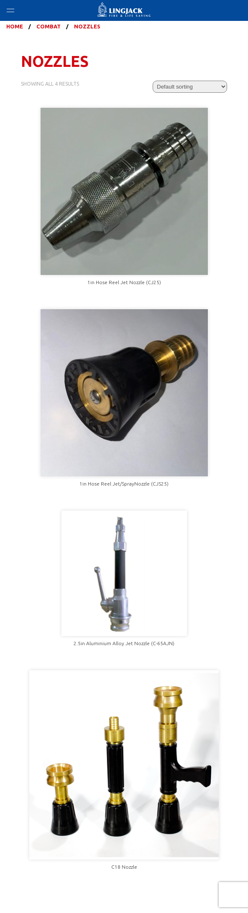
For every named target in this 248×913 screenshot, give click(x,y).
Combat (48, 26)
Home (14, 26)
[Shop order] (190, 87)
